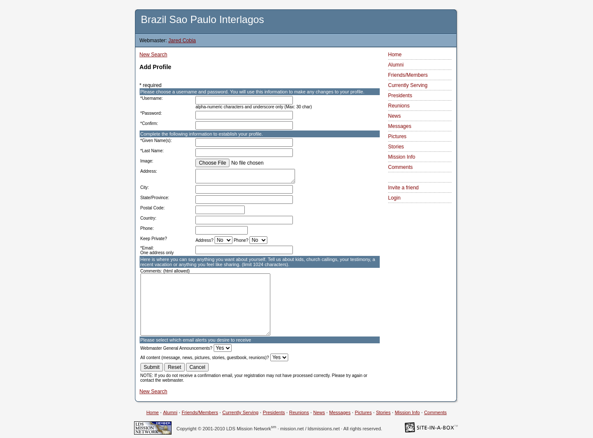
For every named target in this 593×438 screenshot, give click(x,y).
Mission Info (401, 157)
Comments (400, 167)
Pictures (397, 136)
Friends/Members (408, 75)
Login (394, 198)
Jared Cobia (182, 41)
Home (395, 55)
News (394, 116)
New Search (153, 55)
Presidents (400, 96)
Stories (396, 147)
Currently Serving (408, 85)
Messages (400, 126)
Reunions (399, 106)
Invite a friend (403, 188)
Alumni (396, 65)
